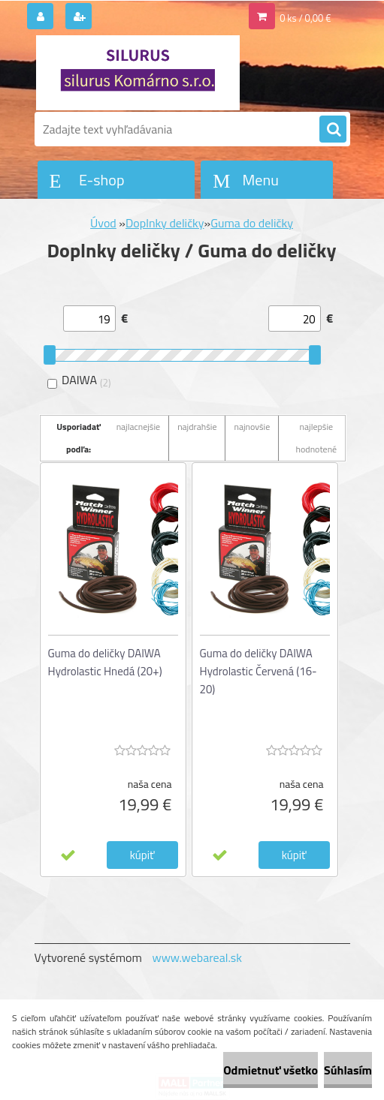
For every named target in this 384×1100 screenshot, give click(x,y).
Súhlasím (348, 1070)
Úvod (103, 223)
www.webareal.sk (197, 957)
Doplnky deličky (164, 223)
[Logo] (138, 72)
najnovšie (252, 426)
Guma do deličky (251, 223)
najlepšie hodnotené (316, 437)
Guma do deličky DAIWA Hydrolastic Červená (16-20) (258, 671)
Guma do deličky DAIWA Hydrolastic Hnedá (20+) (105, 662)
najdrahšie (196, 426)
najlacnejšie (138, 426)
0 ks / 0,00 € (305, 18)
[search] (332, 130)
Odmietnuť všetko (270, 1070)
